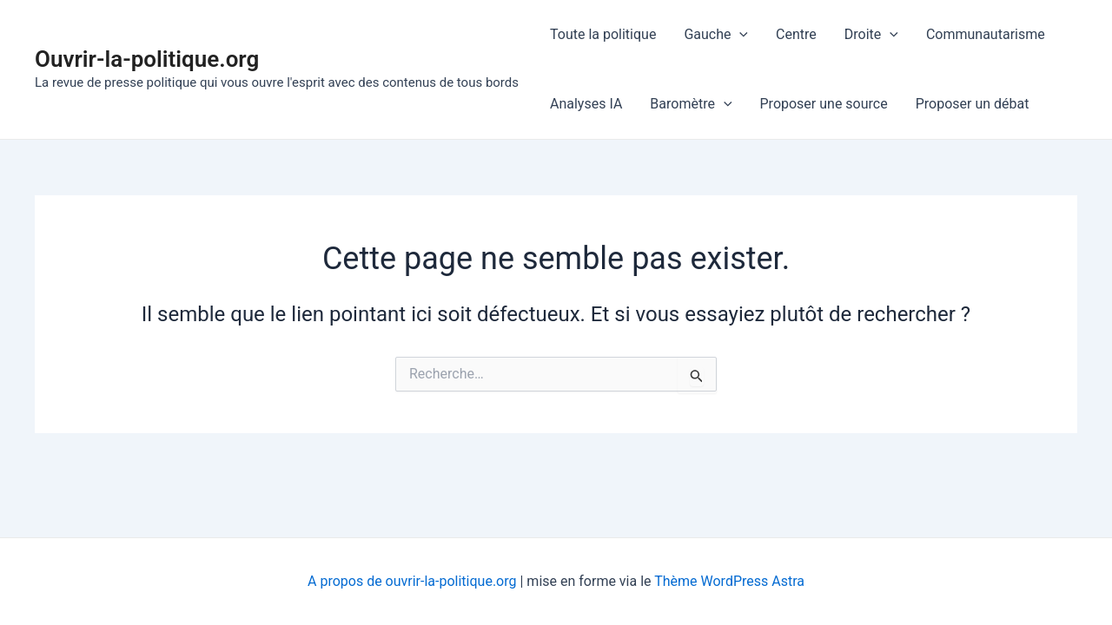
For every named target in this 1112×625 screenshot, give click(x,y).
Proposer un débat (972, 103)
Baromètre (690, 104)
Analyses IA (586, 103)
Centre (796, 34)
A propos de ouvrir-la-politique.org (412, 581)
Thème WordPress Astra (729, 581)
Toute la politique (603, 34)
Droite (871, 34)
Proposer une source (824, 103)
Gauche (716, 34)
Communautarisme (985, 34)
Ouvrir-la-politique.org (147, 59)
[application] (739, 34)
